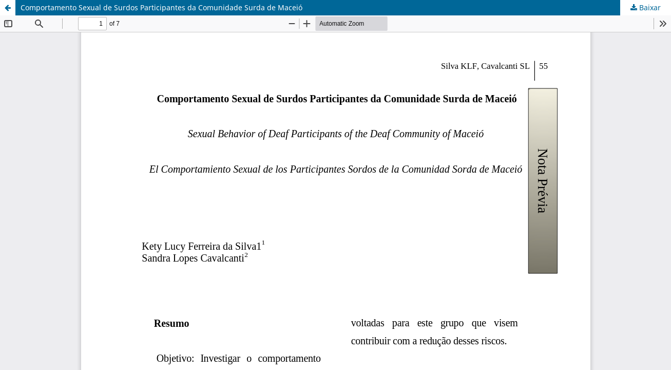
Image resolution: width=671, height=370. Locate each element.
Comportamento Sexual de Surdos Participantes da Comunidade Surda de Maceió (161, 7)
